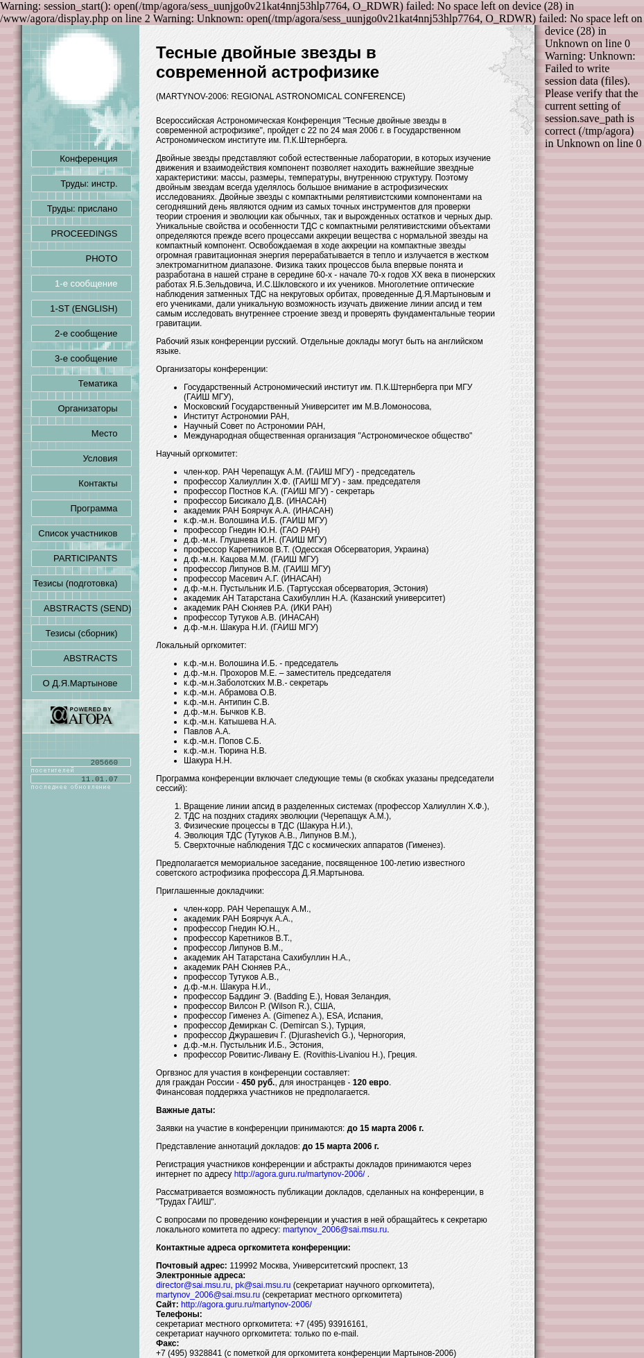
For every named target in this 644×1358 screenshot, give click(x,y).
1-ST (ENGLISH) (90, 308)
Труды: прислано (89, 208)
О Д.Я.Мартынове (87, 683)
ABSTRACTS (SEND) (87, 608)
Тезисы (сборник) (88, 633)
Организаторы (95, 408)
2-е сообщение (93, 333)
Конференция (95, 158)
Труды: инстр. (95, 183)
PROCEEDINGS (91, 233)
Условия (106, 458)
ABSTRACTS (97, 658)
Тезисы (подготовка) (82, 583)
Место (112, 433)
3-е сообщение (93, 358)
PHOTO (109, 258)
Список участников (84, 533)
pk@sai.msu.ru (262, 1285)
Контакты (104, 483)
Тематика (105, 383)
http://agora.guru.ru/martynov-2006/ (299, 1174)
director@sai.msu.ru (193, 1285)
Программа (100, 508)
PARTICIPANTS (92, 558)
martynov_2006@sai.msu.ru (335, 1229)
